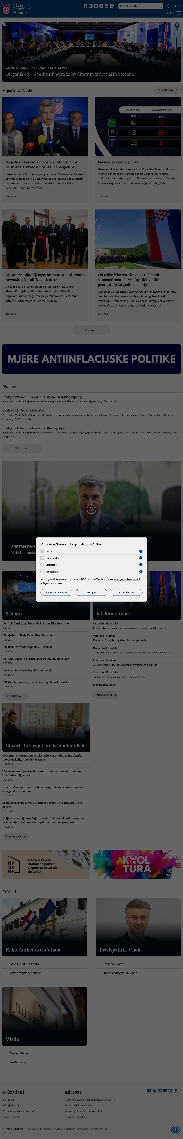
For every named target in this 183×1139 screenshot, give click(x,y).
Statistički (51, 564)
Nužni (49, 551)
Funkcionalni (52, 558)
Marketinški (52, 571)
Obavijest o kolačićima (126, 579)
